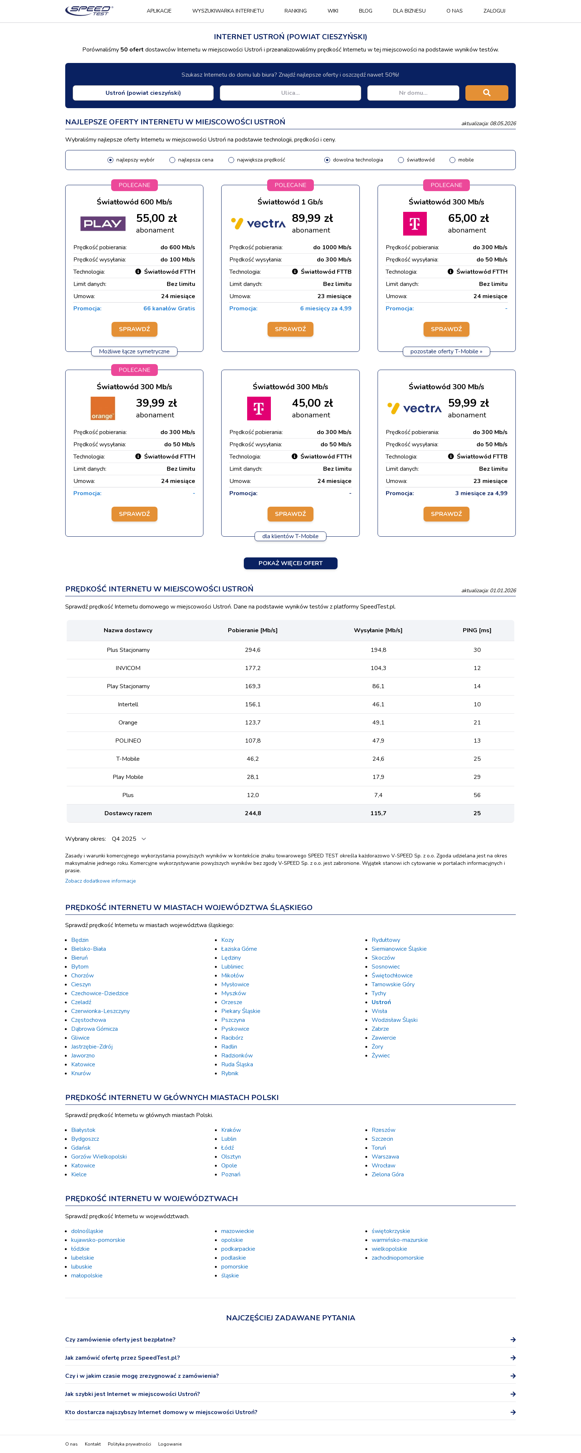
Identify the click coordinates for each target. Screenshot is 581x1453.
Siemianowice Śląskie (399, 949)
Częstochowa (88, 1020)
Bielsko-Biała (88, 949)
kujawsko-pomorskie (98, 1240)
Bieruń (79, 958)
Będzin (80, 940)
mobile (466, 159)
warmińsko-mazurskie (400, 1240)
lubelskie (82, 1258)
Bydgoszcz (85, 1139)
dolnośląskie (87, 1231)
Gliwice (80, 1038)
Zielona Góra (388, 1174)
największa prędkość (261, 159)
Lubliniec (232, 967)
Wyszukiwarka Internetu (228, 10)
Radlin (229, 1047)
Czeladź (81, 1002)
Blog (365, 10)
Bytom (80, 967)
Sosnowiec (386, 967)
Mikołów (232, 976)
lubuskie (81, 1267)
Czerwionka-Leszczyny (100, 1011)
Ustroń (381, 1002)
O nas (454, 10)
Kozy (227, 940)
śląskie (230, 1276)
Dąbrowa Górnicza (94, 1029)
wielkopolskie (389, 1249)
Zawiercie (384, 1038)
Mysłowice (235, 984)
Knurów (81, 1073)
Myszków (233, 993)
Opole (229, 1166)
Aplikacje (159, 10)
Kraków (231, 1130)
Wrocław (383, 1166)
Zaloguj (494, 10)
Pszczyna (233, 1020)
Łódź (227, 1148)
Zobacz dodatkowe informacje (100, 880)
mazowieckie (237, 1231)
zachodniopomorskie (398, 1258)
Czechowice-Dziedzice (100, 993)
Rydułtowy (386, 940)
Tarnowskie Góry (393, 984)
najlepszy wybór (135, 159)
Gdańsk (81, 1148)
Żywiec (381, 1056)
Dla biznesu (409, 10)
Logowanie (170, 1444)
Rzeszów (383, 1130)
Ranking (296, 10)
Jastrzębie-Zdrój (92, 1047)
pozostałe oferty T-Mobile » (446, 351)
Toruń (379, 1148)
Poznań (230, 1174)
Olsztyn (231, 1157)
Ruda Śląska (237, 1064)
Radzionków (237, 1056)
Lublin (228, 1139)
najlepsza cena (195, 159)
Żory (377, 1047)
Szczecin (382, 1139)
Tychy (379, 993)
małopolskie (87, 1276)
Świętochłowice (392, 976)
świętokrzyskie (391, 1231)
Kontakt (93, 1444)
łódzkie (80, 1249)
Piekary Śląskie (240, 1011)
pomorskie (234, 1267)
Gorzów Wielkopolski (99, 1157)
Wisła (379, 1011)
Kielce (79, 1174)
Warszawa (385, 1157)
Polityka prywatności (129, 1444)
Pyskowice (235, 1029)
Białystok (83, 1130)
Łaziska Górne (239, 949)
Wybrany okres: (86, 839)
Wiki (333, 10)
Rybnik (230, 1073)
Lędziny (231, 958)
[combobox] (143, 93)
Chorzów (82, 976)
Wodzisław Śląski (395, 1020)
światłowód (421, 159)
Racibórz (232, 1038)
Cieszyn (81, 984)
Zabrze (380, 1029)
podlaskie (233, 1258)
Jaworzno (83, 1056)
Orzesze (231, 1002)
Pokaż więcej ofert (291, 563)
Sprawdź (134, 329)
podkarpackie (238, 1249)
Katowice (83, 1064)
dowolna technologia (358, 159)
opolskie (232, 1240)
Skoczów (383, 958)
